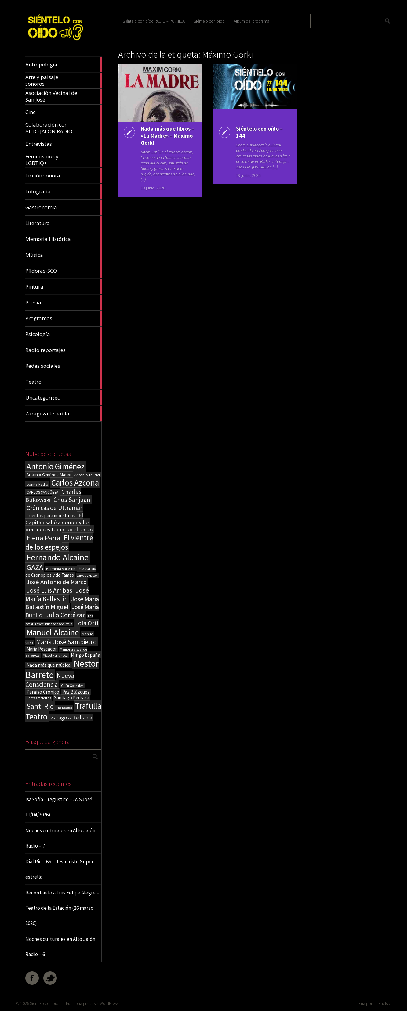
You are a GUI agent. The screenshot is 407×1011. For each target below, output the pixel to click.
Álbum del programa (251, 21)
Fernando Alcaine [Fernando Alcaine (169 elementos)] (58, 557)
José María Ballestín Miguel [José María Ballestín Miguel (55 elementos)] (62, 603)
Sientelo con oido (45, 1003)
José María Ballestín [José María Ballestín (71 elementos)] (57, 594)
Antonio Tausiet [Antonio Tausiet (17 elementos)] (87, 474)
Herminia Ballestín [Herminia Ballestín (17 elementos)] (60, 568)
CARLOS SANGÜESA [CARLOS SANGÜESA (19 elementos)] (42, 492)
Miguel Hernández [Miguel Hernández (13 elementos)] (55, 656)
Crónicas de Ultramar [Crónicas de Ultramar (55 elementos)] (54, 508)
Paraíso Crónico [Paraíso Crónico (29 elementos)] (43, 692)
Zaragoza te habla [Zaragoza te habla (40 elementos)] (71, 717)
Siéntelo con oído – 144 (259, 132)
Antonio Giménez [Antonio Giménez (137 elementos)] (56, 466)
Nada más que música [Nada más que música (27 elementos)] (49, 665)
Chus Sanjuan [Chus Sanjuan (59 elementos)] (71, 500)
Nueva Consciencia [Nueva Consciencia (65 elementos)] (49, 680)
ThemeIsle (382, 1003)
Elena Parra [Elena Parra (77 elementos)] (43, 537)
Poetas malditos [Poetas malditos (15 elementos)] (39, 698)
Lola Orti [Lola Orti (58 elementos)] (86, 623)
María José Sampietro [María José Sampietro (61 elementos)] (66, 642)
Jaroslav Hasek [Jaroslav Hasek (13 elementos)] (87, 576)
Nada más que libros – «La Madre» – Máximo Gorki (167, 135)
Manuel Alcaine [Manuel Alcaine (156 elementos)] (53, 632)
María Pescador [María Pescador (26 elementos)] (42, 649)
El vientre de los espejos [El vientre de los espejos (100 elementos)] (59, 542)
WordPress (109, 1003)
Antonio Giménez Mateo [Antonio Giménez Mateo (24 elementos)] (49, 474)
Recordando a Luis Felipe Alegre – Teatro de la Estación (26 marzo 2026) (62, 908)
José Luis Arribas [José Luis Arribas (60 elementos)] (49, 590)
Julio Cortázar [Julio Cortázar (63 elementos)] (65, 615)
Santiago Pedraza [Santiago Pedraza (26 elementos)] (71, 698)
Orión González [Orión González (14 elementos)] (72, 685)
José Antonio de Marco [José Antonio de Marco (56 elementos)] (57, 582)
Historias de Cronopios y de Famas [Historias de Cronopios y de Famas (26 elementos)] (60, 571)
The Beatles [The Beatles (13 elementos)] (64, 708)
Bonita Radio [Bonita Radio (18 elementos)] (37, 484)
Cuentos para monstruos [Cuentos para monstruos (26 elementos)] (51, 515)
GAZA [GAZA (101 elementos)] (35, 567)
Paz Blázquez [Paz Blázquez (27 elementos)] (76, 692)
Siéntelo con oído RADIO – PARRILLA (154, 21)
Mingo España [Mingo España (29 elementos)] (85, 655)
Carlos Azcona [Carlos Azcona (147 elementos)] (75, 482)
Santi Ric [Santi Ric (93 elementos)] (40, 706)
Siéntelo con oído (209, 21)
